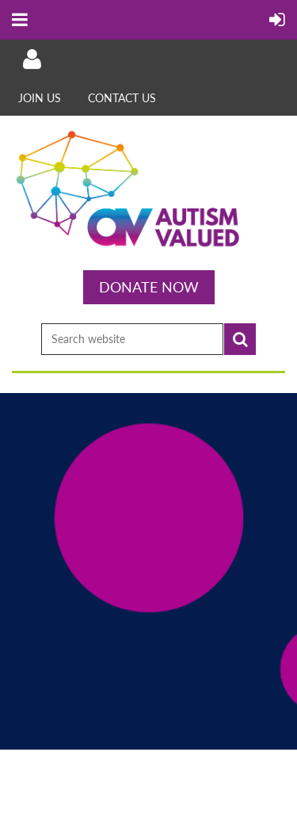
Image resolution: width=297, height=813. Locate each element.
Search (240, 339)
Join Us (39, 98)
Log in (31, 59)
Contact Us (122, 98)
